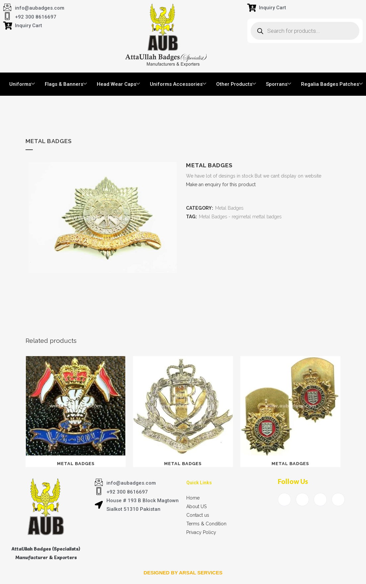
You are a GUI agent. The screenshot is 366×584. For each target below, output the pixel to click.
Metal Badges (229, 208)
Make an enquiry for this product (221, 184)
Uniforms (22, 84)
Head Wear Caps (118, 84)
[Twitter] (302, 499)
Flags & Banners (66, 84)
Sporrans (278, 84)
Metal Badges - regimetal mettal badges (240, 216)
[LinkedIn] (320, 499)
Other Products (236, 84)
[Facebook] (284, 499)
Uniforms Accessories (178, 84)
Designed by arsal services (183, 572)
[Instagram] (338, 499)
